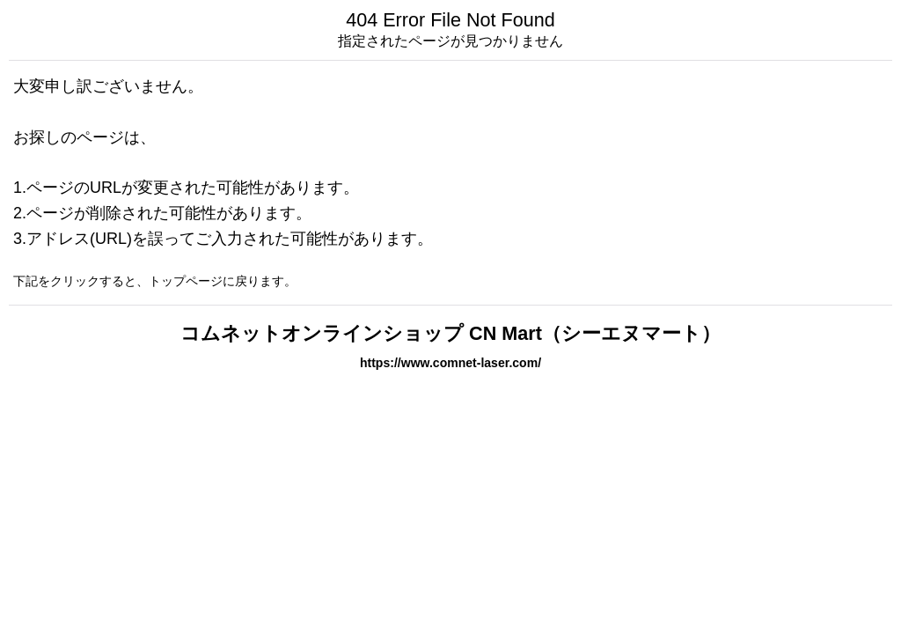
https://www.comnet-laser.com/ (450, 363)
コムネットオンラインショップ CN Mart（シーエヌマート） (450, 333)
